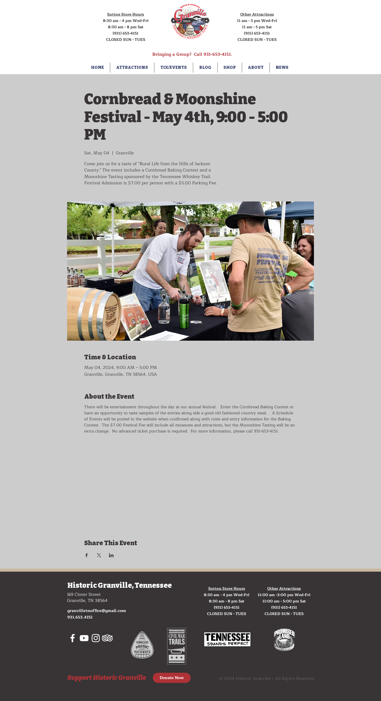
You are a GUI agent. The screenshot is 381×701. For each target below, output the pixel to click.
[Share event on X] (99, 555)
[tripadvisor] (107, 638)
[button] (132, 68)
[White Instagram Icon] (95, 638)
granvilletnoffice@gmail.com (96, 610)
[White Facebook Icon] (72, 638)
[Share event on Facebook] (86, 555)
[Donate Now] (172, 678)
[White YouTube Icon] (84, 638)
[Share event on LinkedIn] (111, 555)
